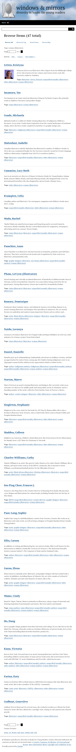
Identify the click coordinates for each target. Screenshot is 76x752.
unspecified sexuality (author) (60, 366)
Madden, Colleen (14, 432)
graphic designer (15, 261)
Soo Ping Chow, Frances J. (19, 485)
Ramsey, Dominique (16, 301)
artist (11, 316)
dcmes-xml (16, 732)
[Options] (69, 29)
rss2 (35, 732)
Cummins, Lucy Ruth (16, 170)
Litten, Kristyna (14, 65)
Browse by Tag (21, 42)
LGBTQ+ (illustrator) (35, 688)
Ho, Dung (9, 621)
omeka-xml (29, 732)
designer (37, 316)
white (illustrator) (10, 82)
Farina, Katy (11, 676)
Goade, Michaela (14, 115)
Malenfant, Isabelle (16, 143)
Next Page (22, 51)
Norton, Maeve (13, 379)
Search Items (34, 42)
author (11, 366)
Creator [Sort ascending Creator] (20, 57)
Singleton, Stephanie (17, 404)
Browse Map (46, 42)
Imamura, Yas (12, 92)
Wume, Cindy (12, 595)
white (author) (9, 666)
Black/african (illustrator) (23, 316)
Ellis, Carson (11, 540)
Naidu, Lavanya (13, 329)
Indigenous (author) (22, 366)
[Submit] (72, 29)
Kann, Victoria (13, 648)
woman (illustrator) (25, 82)
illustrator (25, 79)
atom (6, 732)
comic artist (13, 688)
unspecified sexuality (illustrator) (55, 79)
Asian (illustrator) (15, 105)
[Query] (38, 29)
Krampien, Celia (14, 195)
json (22, 732)
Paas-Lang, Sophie (15, 512)
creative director (39, 500)
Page (10, 51)
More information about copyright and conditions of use (50, 744)
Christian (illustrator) (42, 472)
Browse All (9, 42)
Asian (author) (14, 608)
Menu (4, 22)
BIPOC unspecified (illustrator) (20, 500)
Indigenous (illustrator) (26, 130)
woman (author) (36, 369)
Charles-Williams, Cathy (19, 457)
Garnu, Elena (12, 568)
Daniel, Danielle (14, 351)
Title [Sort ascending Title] (13, 57)
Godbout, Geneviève (16, 701)
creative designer (21, 394)
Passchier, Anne (13, 246)
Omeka (20, 746)
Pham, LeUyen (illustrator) (20, 273)
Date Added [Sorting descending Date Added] (30, 57)
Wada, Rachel (12, 218)
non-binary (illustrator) (40, 261)
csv (10, 732)
